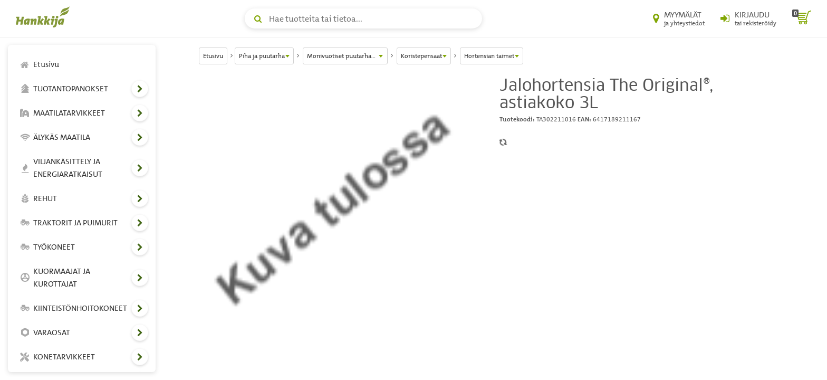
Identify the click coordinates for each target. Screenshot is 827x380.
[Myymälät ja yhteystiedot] (679, 18)
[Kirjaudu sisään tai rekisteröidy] (748, 18)
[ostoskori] (801, 18)
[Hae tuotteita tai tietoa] (363, 18)
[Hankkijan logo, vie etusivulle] (45, 16)
